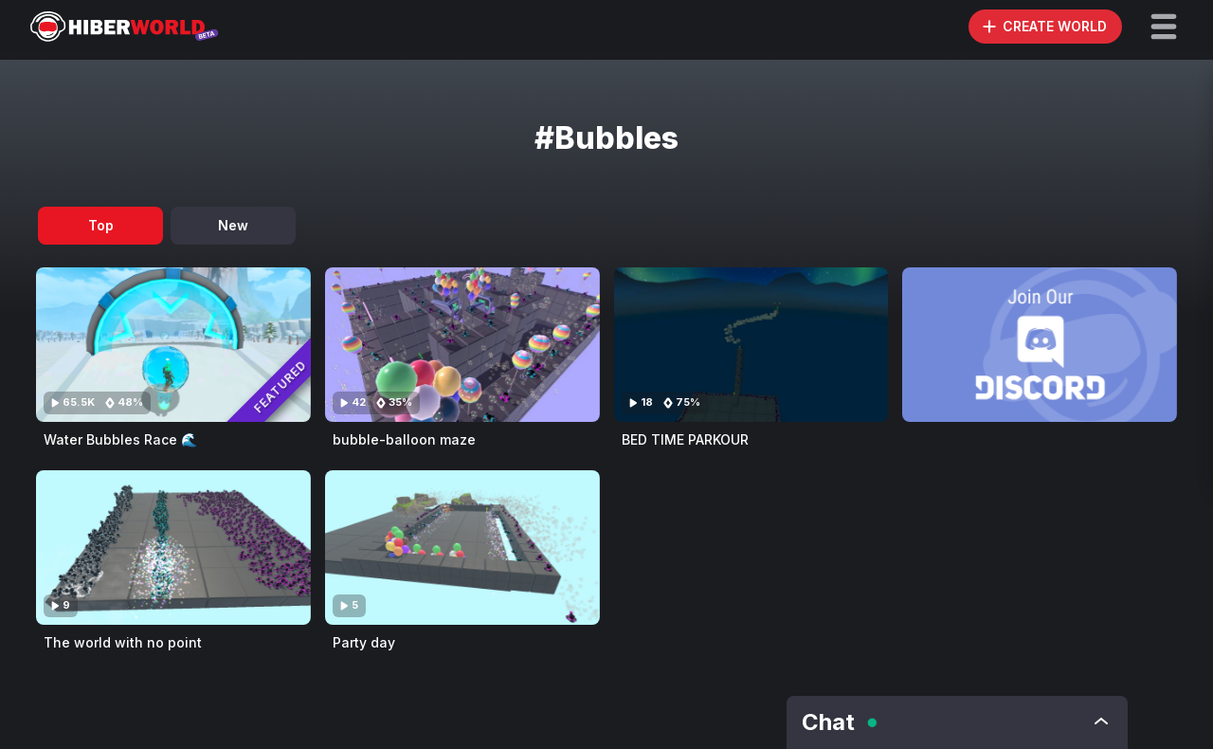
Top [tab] (101, 225)
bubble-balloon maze (404, 439)
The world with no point (123, 642)
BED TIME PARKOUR (685, 439)
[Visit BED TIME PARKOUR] (751, 344)
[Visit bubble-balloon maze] (462, 344)
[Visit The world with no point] (173, 547)
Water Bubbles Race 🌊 (120, 439)
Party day (364, 642)
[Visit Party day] (462, 547)
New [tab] (233, 225)
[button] (1164, 27)
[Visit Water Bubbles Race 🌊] (173, 344)
